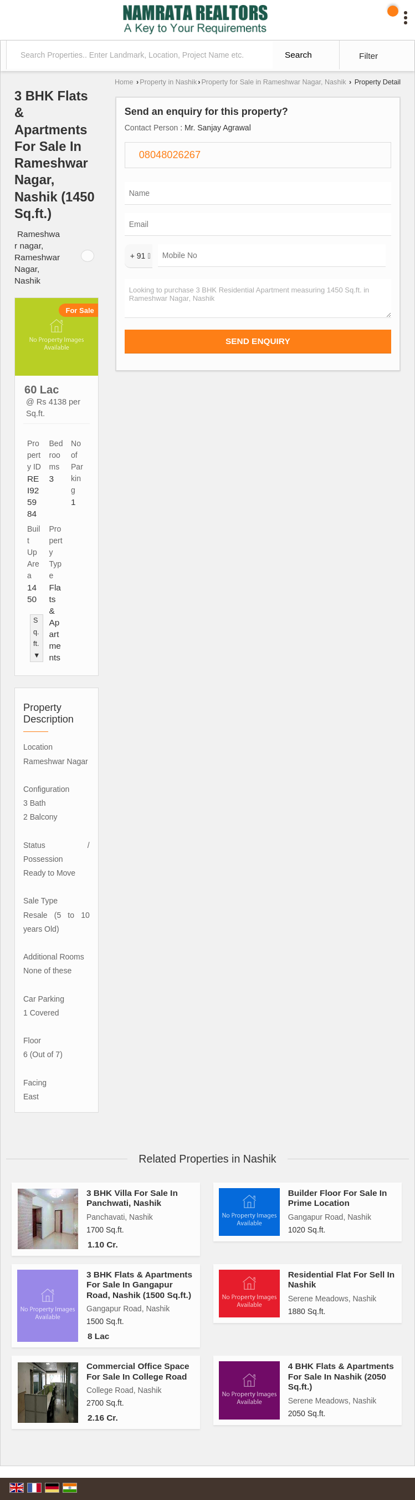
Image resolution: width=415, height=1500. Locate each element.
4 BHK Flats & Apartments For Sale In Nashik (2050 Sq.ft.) (341, 1376)
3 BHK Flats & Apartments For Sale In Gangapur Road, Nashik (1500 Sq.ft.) (139, 1285)
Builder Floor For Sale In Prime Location (337, 1198)
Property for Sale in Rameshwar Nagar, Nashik (273, 82)
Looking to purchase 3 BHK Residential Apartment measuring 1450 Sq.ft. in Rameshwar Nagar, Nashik (258, 298)
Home (124, 82)
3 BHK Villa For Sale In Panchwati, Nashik (132, 1198)
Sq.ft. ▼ (36, 638)
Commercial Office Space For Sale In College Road (137, 1371)
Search (298, 54)
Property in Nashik (168, 82)
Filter (368, 55)
